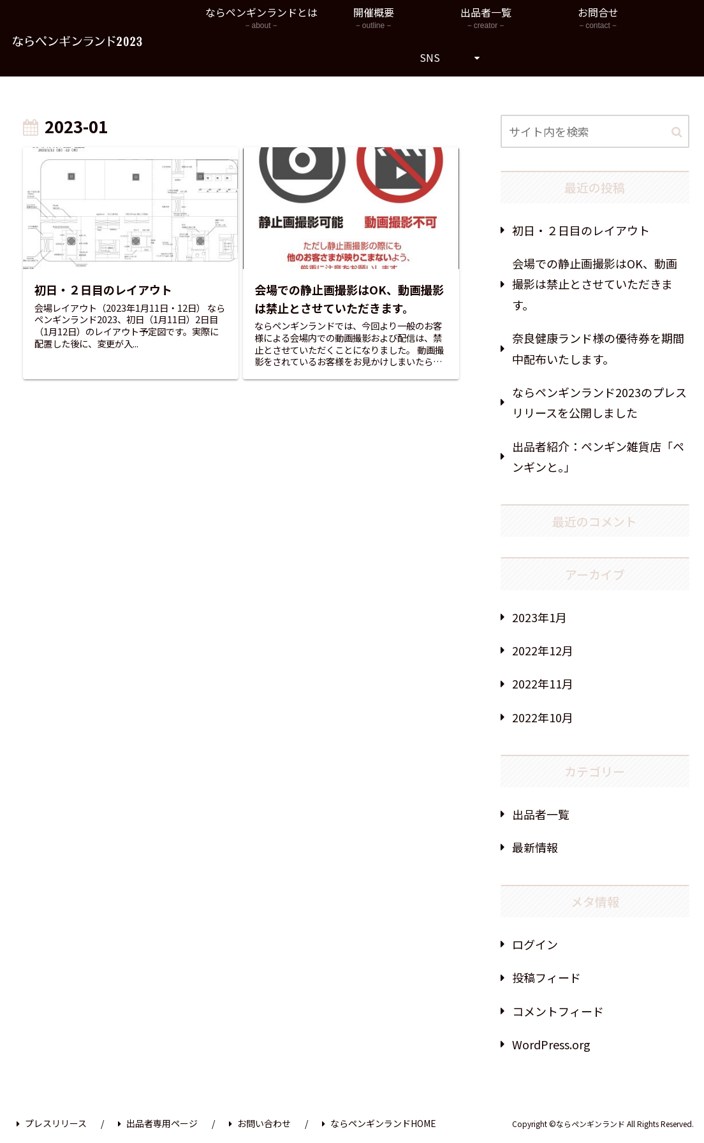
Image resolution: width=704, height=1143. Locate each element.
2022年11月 (542, 683)
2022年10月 (542, 717)
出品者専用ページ (158, 1123)
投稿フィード (546, 977)
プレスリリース (52, 1123)
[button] (676, 132)
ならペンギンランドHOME (379, 1123)
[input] (595, 131)
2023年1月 (539, 617)
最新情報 (535, 847)
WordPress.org (551, 1044)
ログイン (535, 944)
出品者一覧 (540, 814)
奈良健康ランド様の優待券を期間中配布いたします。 (598, 348)
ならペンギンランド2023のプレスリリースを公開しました (599, 402)
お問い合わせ (260, 1123)
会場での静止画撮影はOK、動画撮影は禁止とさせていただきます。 (594, 284)
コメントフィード (558, 1011)
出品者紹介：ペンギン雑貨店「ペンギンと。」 (598, 456)
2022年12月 (542, 650)
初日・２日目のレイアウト (581, 230)
